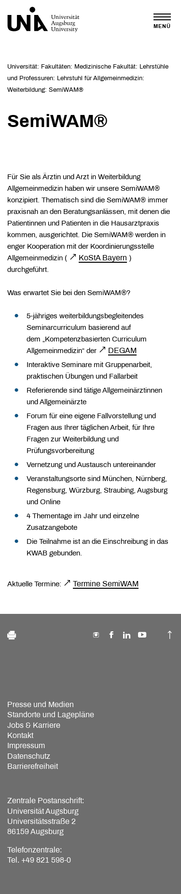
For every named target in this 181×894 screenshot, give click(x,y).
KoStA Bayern (103, 258)
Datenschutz (28, 756)
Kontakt (20, 735)
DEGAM (122, 350)
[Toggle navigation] (162, 21)
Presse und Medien (40, 704)
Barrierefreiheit (32, 766)
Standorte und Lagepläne (50, 714)
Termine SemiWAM (106, 584)
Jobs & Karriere (33, 725)
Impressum (26, 745)
